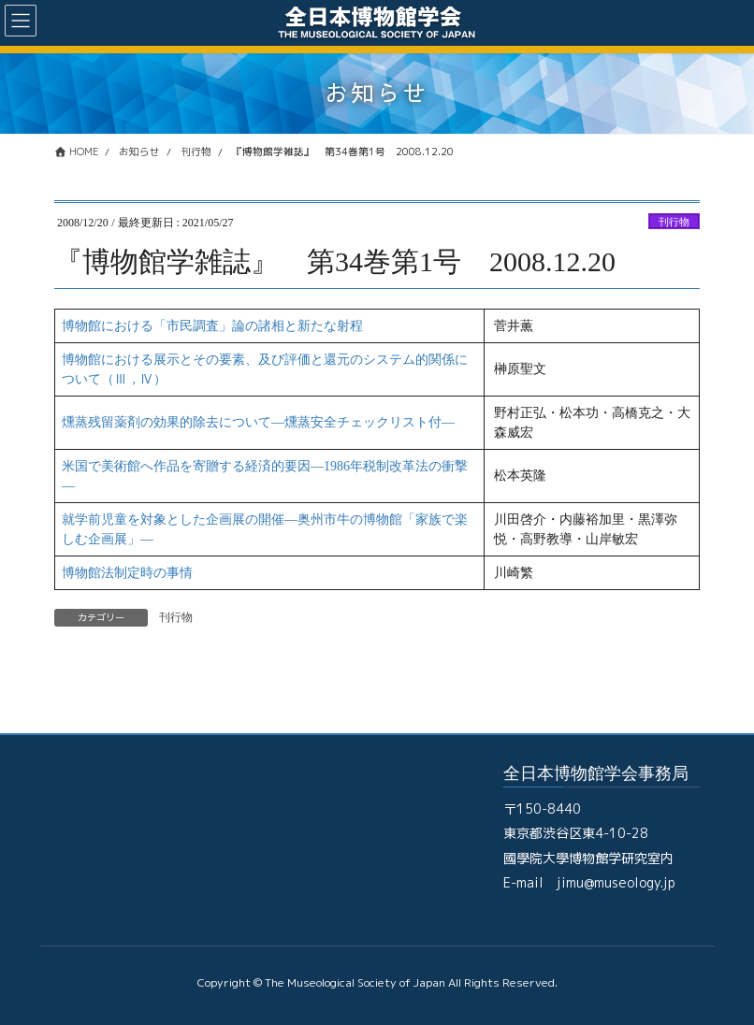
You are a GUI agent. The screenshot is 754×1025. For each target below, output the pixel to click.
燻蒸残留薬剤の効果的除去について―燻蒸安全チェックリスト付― (258, 422)
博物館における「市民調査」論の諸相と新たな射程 (212, 326)
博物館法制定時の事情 (127, 573)
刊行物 (674, 221)
